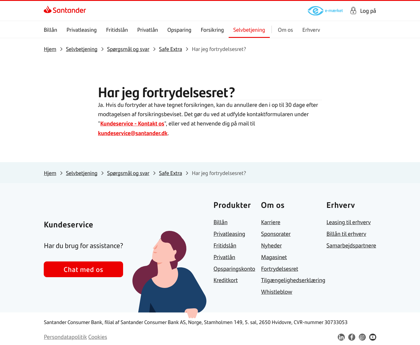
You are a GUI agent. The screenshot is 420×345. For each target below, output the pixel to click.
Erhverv (311, 29)
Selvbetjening (249, 29)
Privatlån (147, 29)
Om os (285, 29)
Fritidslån (117, 29)
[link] (65, 11)
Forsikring (212, 29)
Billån (50, 29)
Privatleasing (81, 29)
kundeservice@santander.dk (133, 132)
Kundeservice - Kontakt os (132, 123)
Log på (368, 11)
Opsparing (179, 29)
